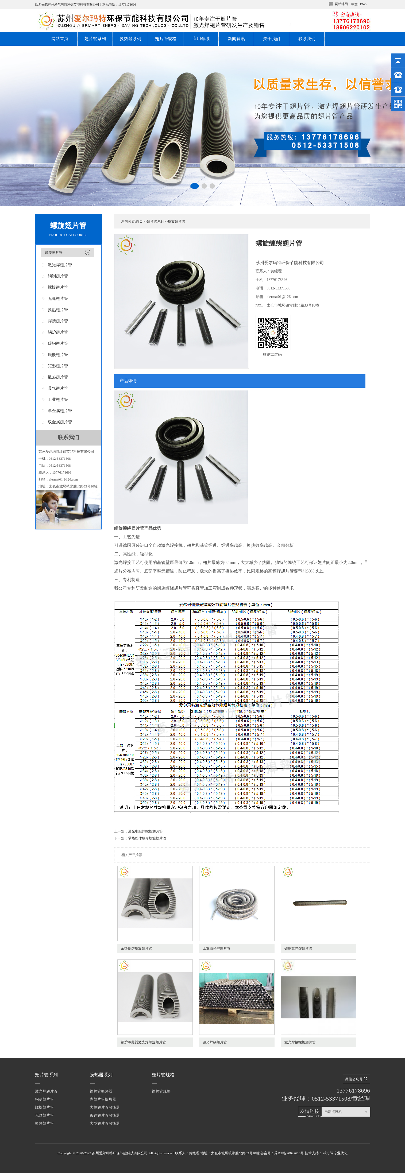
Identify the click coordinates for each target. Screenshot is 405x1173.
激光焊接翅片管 (215, 1042)
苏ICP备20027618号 (289, 1153)
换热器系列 (130, 38)
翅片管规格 (165, 38)
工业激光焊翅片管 (216, 948)
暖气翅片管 (58, 388)
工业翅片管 (58, 399)
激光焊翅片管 (60, 265)
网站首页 (59, 38)
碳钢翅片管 (58, 343)
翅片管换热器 (101, 1091)
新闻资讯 (236, 38)
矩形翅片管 (58, 366)
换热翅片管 (58, 310)
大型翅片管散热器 (105, 1123)
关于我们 (271, 38)
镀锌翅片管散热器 (105, 1115)
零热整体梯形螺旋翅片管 (147, 838)
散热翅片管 (58, 377)
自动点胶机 (333, 1112)
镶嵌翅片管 (58, 355)
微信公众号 (356, 1079)
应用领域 (201, 38)
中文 (354, 4)
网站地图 (341, 4)
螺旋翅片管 (54, 252)
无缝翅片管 (58, 298)
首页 (139, 221)
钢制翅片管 (58, 276)
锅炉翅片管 (58, 332)
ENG (363, 4)
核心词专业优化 (335, 1153)
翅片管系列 (95, 38)
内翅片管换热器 (103, 1099)
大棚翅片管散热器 (105, 1107)
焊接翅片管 (58, 321)
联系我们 (306, 38)
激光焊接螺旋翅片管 (300, 1042)
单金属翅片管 (60, 411)
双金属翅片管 (60, 422)
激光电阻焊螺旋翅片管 (145, 831)
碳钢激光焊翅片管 (298, 948)
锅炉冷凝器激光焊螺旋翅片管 (143, 1042)
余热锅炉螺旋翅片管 (136, 948)
